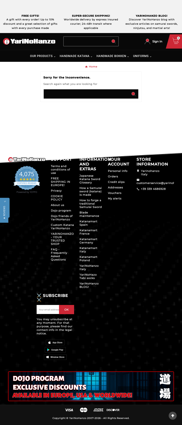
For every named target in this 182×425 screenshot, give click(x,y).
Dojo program (61, 210)
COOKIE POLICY (57, 197)
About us (57, 205)
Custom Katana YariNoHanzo (62, 226)
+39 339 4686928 (153, 189)
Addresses (115, 187)
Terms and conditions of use (60, 169)
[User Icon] (153, 41)
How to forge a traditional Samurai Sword (90, 204)
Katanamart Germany (88, 240)
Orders (113, 176)
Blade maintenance (89, 214)
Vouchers (114, 193)
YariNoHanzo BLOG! (89, 285)
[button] (4, 212)
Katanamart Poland (88, 258)
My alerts (114, 198)
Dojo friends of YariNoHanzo (62, 217)
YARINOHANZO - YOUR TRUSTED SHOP (62, 239)
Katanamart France (88, 232)
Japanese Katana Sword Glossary (89, 179)
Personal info (117, 171)
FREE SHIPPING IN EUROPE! (60, 182)
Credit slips (116, 182)
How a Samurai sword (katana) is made (90, 191)
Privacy (56, 190)
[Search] (86, 41)
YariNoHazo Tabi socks (88, 276)
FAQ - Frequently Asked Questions (59, 254)
